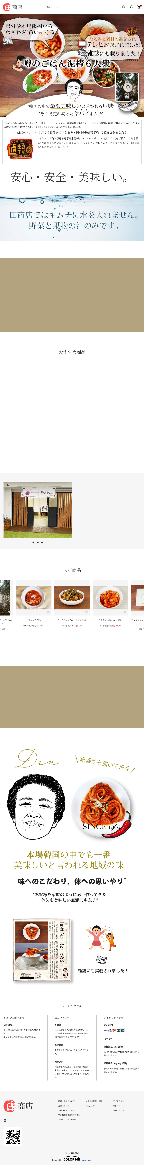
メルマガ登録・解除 (94, 1101)
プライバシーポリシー (67, 1119)
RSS (87, 1105)
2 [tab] (38, 542)
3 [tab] (42, 542)
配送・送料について (66, 1101)
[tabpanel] (38, 510)
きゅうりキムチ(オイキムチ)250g (72, 620)
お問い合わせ (118, 1110)
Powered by (72, 1158)
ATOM (93, 1105)
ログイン (116, 1105)
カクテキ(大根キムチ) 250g (111, 620)
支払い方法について (66, 1110)
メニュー (50, 7)
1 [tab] (33, 542)
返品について (63, 1105)
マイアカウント (119, 1101)
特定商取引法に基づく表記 (69, 1115)
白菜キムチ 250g (33, 620)
